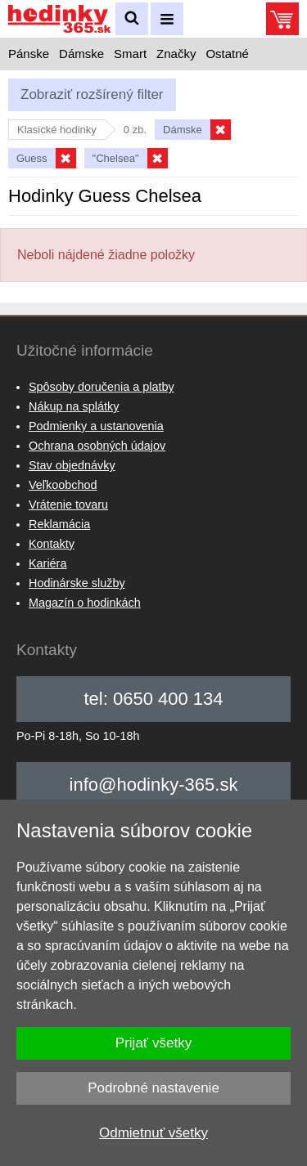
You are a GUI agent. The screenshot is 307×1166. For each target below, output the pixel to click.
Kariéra (47, 563)
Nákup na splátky (74, 406)
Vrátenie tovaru (68, 504)
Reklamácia (59, 524)
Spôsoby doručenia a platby (101, 386)
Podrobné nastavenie (153, 1088)
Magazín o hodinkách (85, 602)
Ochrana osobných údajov (97, 445)
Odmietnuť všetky (153, 1133)
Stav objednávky (72, 465)
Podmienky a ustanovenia (96, 426)
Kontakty (51, 543)
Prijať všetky (153, 1043)
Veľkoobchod (63, 484)
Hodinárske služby (77, 583)
